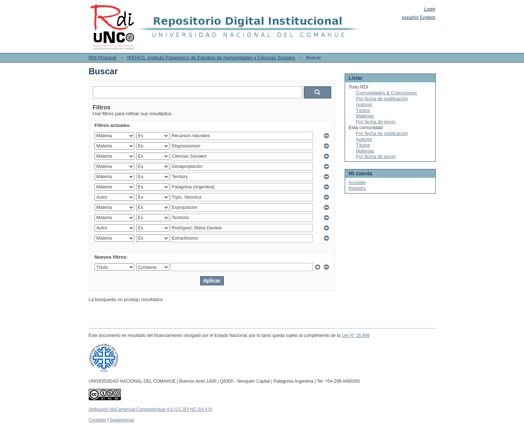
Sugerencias (122, 420)
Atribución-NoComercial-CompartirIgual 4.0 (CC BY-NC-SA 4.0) (151, 409)
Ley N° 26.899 (355, 335)
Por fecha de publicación (382, 98)
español (410, 17)
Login (430, 9)
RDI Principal (102, 57)
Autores (364, 104)
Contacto (97, 420)
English (428, 17)
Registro (357, 188)
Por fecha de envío (376, 121)
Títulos (363, 110)
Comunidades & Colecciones (386, 92)
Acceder (357, 182)
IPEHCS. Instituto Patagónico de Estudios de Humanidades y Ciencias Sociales (211, 57)
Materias (365, 116)
